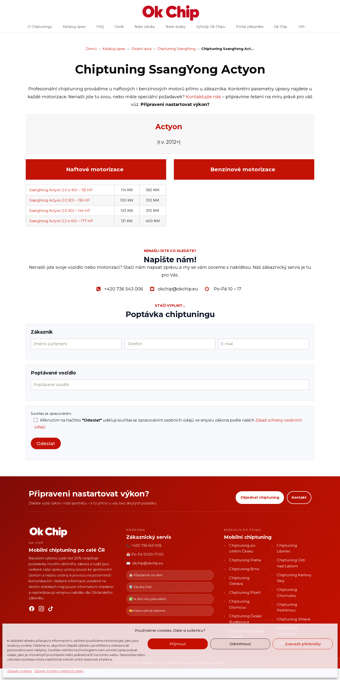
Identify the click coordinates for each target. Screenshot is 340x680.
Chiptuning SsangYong (176, 49)
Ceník (119, 28)
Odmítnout (240, 644)
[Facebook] (32, 610)
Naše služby (176, 28)
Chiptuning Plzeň (245, 592)
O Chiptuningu (40, 28)
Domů (91, 49)
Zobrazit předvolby (303, 644)
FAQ (100, 28)
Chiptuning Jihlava (293, 619)
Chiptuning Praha (245, 560)
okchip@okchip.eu (147, 563)
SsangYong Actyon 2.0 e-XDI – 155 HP (61, 190)
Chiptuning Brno (244, 569)
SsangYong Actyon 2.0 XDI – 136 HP (59, 200)
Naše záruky (144, 28)
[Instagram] (41, 610)
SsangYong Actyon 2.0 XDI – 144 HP (59, 210)
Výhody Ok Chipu (210, 28)
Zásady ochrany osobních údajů (58, 671)
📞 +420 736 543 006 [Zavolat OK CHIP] (143, 545)
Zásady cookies (19, 671)
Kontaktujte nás (203, 96)
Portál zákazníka (249, 28)
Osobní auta (141, 49)
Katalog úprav (74, 28)
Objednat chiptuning (259, 497)
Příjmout (178, 644)
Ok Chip (280, 28)
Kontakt (299, 497)
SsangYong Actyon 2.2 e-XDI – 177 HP (61, 221)
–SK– (302, 28)
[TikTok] (51, 610)
